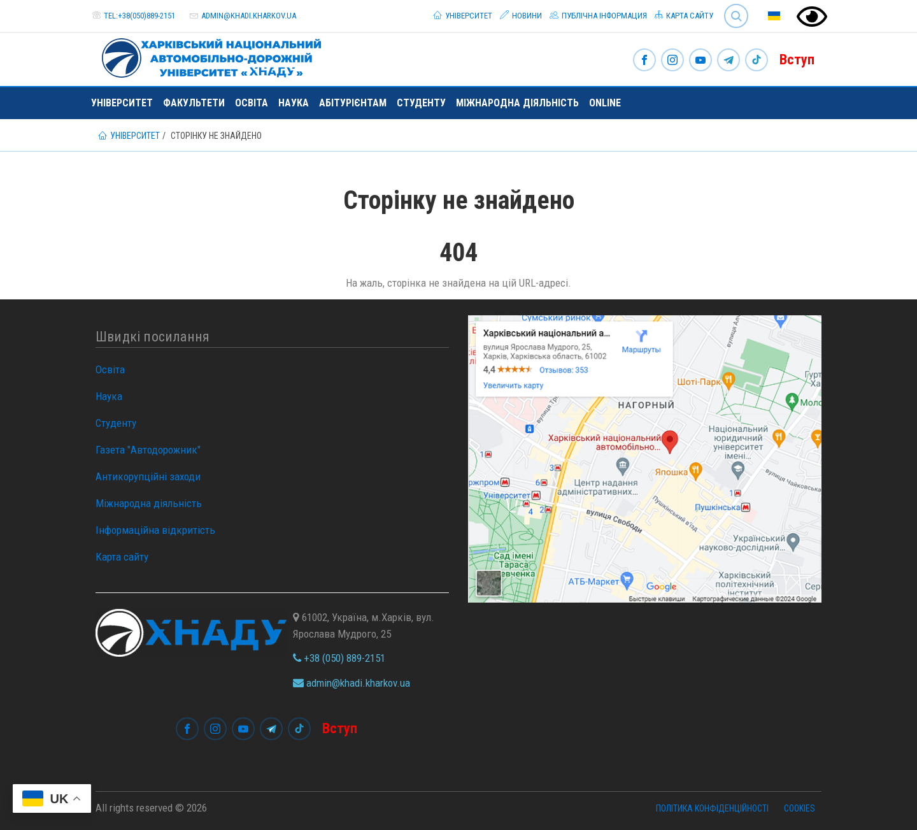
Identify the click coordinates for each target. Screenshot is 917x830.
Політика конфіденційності (712, 808)
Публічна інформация (598, 15)
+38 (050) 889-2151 (339, 658)
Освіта (251, 103)
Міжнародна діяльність (517, 103)
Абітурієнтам (353, 103)
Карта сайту (684, 15)
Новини (521, 15)
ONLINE (605, 103)
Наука (293, 103)
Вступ (796, 60)
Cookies (799, 808)
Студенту (421, 103)
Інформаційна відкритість (155, 530)
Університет (462, 15)
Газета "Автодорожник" (148, 449)
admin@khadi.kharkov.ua (248, 15)
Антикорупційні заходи (148, 476)
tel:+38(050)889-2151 (139, 15)
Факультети (194, 103)
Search (736, 16)
